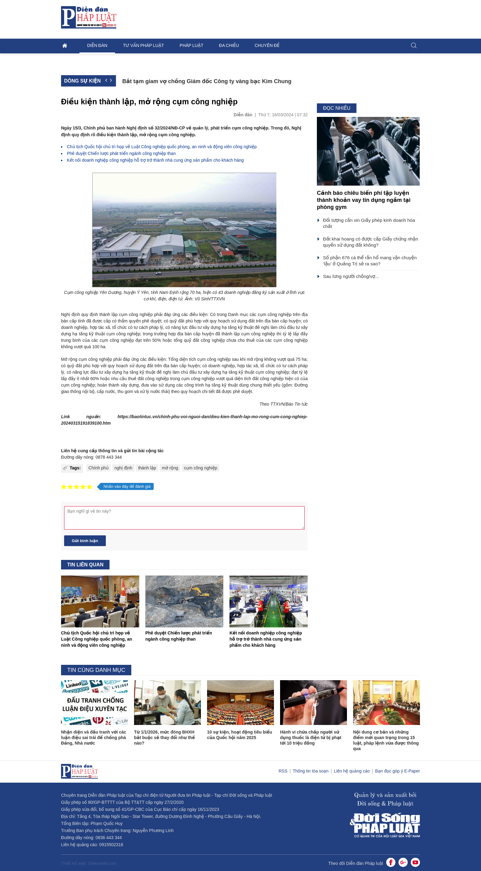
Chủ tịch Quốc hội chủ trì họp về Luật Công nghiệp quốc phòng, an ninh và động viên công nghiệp (162, 146)
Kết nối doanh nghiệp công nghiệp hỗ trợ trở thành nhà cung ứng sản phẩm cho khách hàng (155, 160)
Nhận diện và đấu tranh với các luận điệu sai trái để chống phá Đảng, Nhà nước (93, 738)
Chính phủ (98, 467)
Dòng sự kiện (82, 80)
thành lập (147, 467)
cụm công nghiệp (200, 467)
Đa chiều (229, 45)
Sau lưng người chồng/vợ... (351, 276)
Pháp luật (191, 45)
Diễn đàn (97, 45)
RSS (284, 771)
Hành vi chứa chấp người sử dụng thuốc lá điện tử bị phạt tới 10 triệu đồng (310, 738)
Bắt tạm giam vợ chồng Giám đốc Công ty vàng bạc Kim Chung (206, 81)
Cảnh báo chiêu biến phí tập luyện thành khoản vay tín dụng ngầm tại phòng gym (363, 200)
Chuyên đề (267, 45)
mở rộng (170, 467)
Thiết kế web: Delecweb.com (89, 863)
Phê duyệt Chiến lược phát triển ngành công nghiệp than (121, 153)
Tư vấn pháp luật (143, 45)
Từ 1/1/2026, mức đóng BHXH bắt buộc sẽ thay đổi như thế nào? (164, 738)
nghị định (123, 467)
